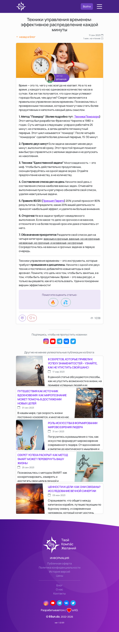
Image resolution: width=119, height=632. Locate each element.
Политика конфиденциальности (59, 567)
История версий (59, 571)
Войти (87, 6)
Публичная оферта (59, 563)
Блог (59, 585)
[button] (99, 6)
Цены (59, 576)
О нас (59, 589)
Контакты (59, 593)
